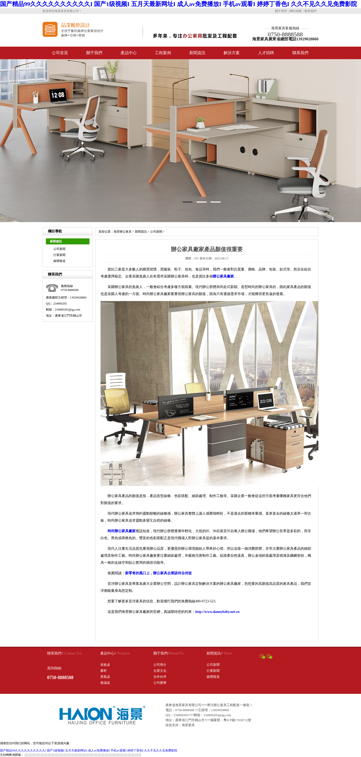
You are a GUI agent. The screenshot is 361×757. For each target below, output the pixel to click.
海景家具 (188, 725)
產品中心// (108, 653)
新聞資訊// (215, 653)
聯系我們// (55, 653)
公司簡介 (159, 665)
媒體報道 (59, 261)
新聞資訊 (197, 53)
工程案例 (163, 53)
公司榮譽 (159, 683)
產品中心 (129, 53)
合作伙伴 (159, 677)
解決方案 (232, 53)
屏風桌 (105, 677)
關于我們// (161, 653)
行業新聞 (59, 255)
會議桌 (105, 683)
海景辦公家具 (123, 231)
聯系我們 (310, 11)
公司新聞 (59, 249)
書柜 (103, 671)
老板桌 (105, 665)
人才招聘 (266, 53)
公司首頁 (60, 53)
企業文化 (159, 671)
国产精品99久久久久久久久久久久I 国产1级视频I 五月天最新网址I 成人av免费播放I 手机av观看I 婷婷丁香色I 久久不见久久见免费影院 (178, 4)
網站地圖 (296, 11)
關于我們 (281, 11)
